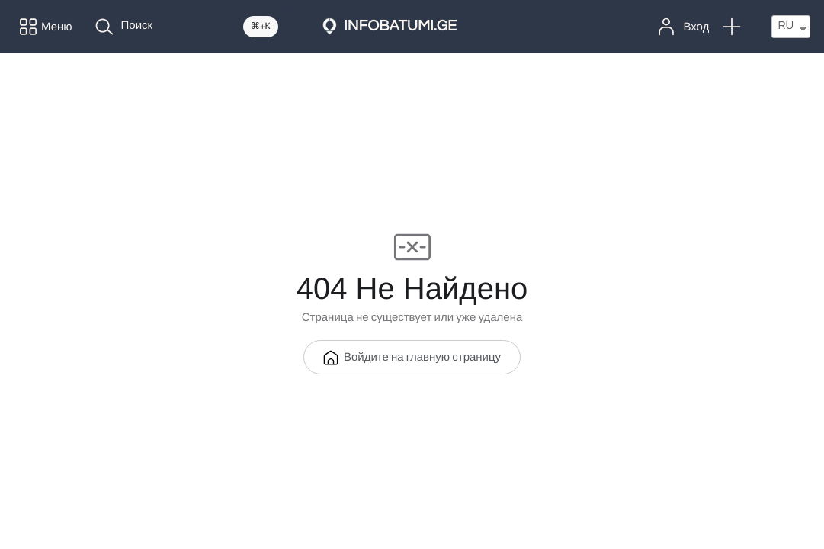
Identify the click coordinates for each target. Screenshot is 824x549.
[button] (731, 26)
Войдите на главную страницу (412, 357)
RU (786, 26)
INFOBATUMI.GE (400, 26)
